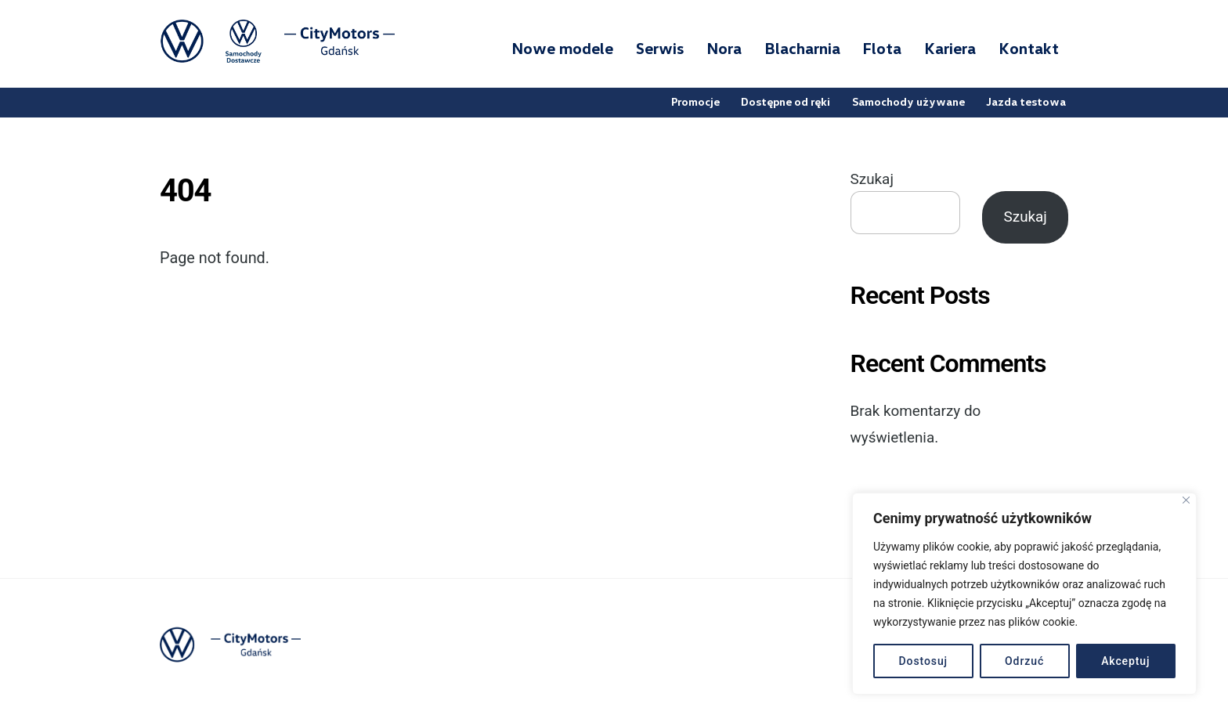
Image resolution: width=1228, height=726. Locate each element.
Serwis (660, 47)
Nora (724, 47)
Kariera (950, 47)
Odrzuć (1024, 661)
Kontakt (1029, 47)
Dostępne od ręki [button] (785, 101)
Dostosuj (923, 661)
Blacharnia (802, 47)
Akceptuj (1125, 661)
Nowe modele (562, 47)
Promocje (695, 101)
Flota (881, 47)
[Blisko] (1186, 500)
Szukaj (872, 179)
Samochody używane (908, 101)
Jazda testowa (1026, 101)
